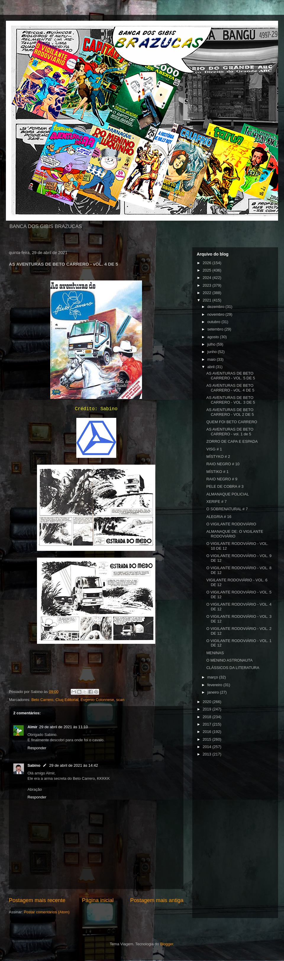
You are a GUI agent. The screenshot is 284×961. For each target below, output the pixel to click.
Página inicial (98, 900)
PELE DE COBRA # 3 (224, 486)
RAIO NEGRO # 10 (222, 464)
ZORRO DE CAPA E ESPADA (232, 441)
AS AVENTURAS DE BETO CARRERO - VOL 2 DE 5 (230, 412)
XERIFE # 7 (216, 501)
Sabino (34, 765)
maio (212, 359)
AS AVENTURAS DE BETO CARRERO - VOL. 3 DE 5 (230, 400)
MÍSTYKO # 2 (218, 456)
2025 (207, 270)
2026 (207, 263)
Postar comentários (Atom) (47, 912)
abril (211, 367)
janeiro (213, 692)
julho (212, 344)
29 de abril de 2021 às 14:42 (73, 765)
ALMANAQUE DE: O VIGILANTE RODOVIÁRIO (234, 533)
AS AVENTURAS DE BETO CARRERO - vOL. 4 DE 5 (230, 387)
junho (212, 351)
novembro (216, 314)
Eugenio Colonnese (97, 699)
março (213, 677)
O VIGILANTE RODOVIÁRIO (231, 524)
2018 (207, 717)
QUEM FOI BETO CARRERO (231, 422)
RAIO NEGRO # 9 (221, 479)
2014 (207, 747)
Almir (32, 727)
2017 (207, 724)
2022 (207, 293)
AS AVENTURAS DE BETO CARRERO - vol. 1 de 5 (229, 431)
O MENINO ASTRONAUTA (229, 660)
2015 (207, 739)
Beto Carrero (42, 699)
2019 (207, 709)
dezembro (216, 306)
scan (120, 699)
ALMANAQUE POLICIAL (227, 494)
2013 (207, 754)
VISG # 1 (214, 449)
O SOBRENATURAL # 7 (227, 509)
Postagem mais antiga (156, 900)
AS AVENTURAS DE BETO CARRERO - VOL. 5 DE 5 (230, 375)
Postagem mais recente (37, 900)
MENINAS (215, 653)
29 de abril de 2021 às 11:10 (63, 727)
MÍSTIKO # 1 (217, 471)
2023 (207, 285)
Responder (37, 748)
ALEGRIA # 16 (218, 516)
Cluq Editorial (67, 699)
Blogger (166, 944)
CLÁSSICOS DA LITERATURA (232, 667)
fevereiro (215, 685)
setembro (216, 329)
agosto (213, 337)
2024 (207, 277)
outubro (214, 322)
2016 (207, 731)
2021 (207, 300)
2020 (207, 702)
